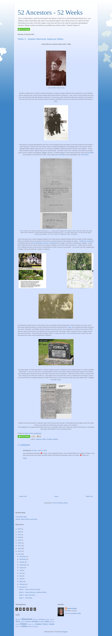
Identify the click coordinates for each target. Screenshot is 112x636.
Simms (45, 624)
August (21, 567)
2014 (19, 554)
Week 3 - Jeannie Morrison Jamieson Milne (32, 592)
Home (56, 496)
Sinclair (51, 624)
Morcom (52, 621)
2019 (19, 540)
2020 (19, 537)
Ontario (23, 624)
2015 (19, 551)
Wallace (55, 439)
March (21, 581)
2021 (19, 534)
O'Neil (17, 624)
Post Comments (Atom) (60, 503)
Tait (20, 626)
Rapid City (31, 624)
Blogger (65, 631)
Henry (18, 621)
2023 (19, 532)
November (22, 559)
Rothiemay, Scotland (85, 241)
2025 (19, 529)
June (21, 573)
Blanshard (27, 619)
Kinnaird (35, 621)
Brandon (35, 619)
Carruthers (41, 619)
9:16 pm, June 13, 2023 (39, 450)
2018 (19, 543)
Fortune (48, 619)
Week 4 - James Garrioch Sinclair (29, 589)
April (21, 578)
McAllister (41, 621)
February (22, 584)
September (23, 565)
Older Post (89, 496)
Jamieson (39, 439)
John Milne (61, 154)
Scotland (49, 439)
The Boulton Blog (21, 517)
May (21, 576)
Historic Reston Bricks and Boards (26, 519)
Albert (17, 619)
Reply (25, 458)
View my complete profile (73, 613)
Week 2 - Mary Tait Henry (27, 595)
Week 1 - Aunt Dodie (25, 598)
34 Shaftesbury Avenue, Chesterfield (45, 243)
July (20, 570)
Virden (69, 327)
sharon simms (72, 608)
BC (20, 619)
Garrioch (52, 619)
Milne (44, 439)
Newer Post (23, 496)
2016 (19, 548)
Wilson (30, 626)
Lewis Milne (84, 154)
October (22, 562)
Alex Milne (90, 152)
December (22, 556)
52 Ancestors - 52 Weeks (50, 12)
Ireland (23, 621)
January (22, 587)
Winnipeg (35, 626)
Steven (17, 626)
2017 (19, 545)
